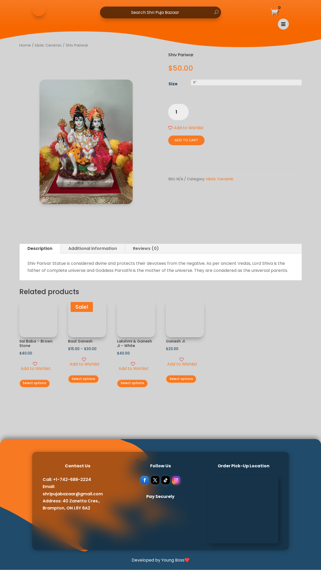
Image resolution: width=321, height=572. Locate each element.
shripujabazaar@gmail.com (73, 496)
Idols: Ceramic (220, 179)
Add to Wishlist (186, 127)
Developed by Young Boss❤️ (161, 562)
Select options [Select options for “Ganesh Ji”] (184, 380)
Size (172, 84)
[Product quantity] (178, 112)
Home (25, 45)
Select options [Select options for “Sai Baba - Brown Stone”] (37, 384)
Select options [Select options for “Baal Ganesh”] (86, 380)
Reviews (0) (146, 248)
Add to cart (184, 140)
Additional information (92, 248)
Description (39, 248)
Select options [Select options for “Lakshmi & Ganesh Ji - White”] (135, 384)
